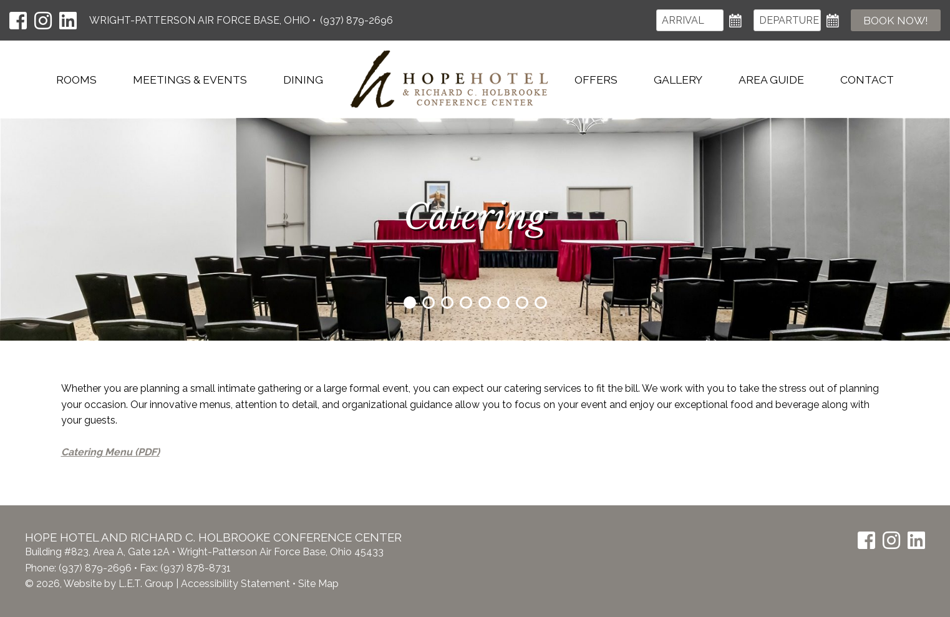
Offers (596, 79)
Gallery (678, 79)
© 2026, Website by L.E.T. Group (99, 584)
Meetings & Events (190, 79)
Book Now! (895, 20)
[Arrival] (690, 20)
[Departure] (787, 20)
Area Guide (771, 79)
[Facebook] (18, 21)
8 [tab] (541, 302)
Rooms (76, 79)
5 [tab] (484, 302)
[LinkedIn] (68, 21)
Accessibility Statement (235, 584)
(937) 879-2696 (95, 568)
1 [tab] (410, 302)
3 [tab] (447, 302)
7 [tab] (522, 302)
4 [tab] (466, 302)
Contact (867, 79)
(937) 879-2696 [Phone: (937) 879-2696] (356, 20)
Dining (303, 79)
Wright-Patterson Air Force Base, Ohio (201, 20)
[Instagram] (43, 21)
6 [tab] (503, 302)
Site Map (318, 584)
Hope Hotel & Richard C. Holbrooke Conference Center (449, 79)
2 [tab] (428, 302)
